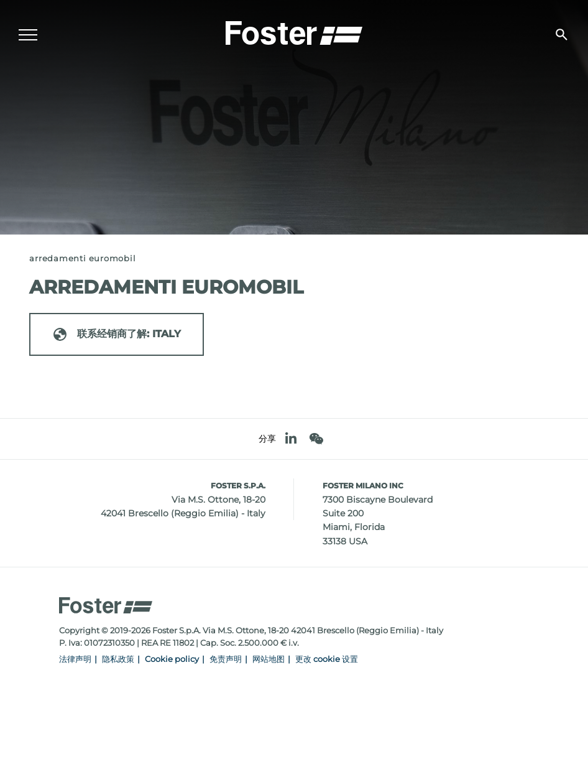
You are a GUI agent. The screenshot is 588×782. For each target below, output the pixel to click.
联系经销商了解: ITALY (116, 334)
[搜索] (561, 34)
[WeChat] (316, 439)
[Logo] (294, 31)
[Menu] (28, 34)
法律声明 (75, 659)
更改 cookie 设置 (326, 659)
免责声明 (225, 659)
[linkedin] (290, 439)
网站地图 (268, 659)
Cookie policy (172, 659)
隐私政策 (118, 659)
